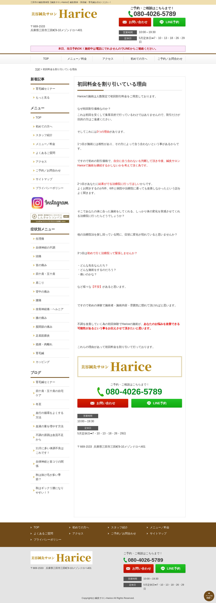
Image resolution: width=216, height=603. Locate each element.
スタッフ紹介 (44, 135)
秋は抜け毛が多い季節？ (48, 477)
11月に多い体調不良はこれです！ (50, 450)
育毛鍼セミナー (45, 88)
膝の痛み (41, 317)
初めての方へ (139, 58)
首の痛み (41, 265)
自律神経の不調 (45, 247)
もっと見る (43, 97)
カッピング (43, 361)
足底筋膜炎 (43, 335)
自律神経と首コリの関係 (49, 464)
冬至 (38, 404)
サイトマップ (44, 179)
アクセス (107, 58)
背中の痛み (43, 291)
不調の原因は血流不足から (49, 437)
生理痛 (40, 238)
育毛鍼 (40, 353)
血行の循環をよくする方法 (49, 415)
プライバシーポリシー (49, 188)
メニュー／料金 (77, 58)
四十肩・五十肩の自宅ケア (49, 393)
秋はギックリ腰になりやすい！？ (49, 490)
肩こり (40, 282)
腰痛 (38, 300)
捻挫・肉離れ (44, 344)
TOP (46, 58)
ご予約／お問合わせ (170, 58)
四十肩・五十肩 (45, 273)
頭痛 (38, 256)
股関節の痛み (44, 326)
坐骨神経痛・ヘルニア (49, 309)
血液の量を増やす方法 (49, 426)
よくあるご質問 (45, 152)
